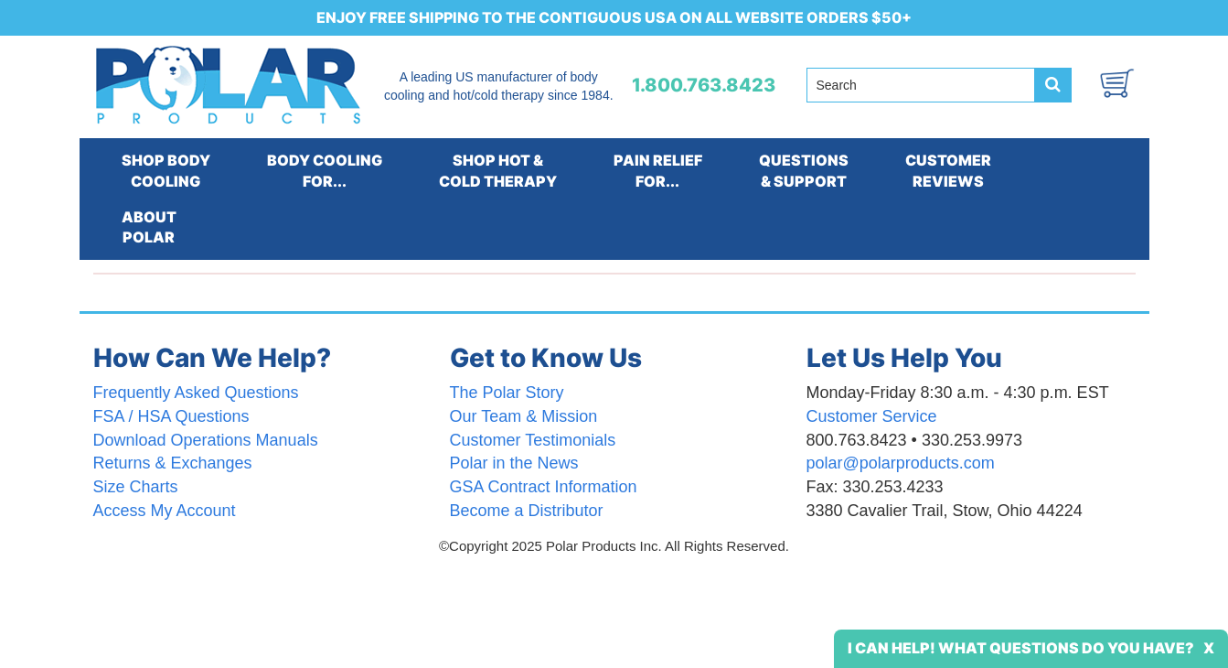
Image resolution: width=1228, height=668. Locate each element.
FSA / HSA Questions (171, 416)
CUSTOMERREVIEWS (948, 170)
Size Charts (135, 487)
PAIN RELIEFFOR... (658, 170)
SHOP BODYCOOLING (166, 170)
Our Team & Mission (524, 416)
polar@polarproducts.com (900, 463)
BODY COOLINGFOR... (324, 170)
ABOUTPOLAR (149, 227)
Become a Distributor (526, 510)
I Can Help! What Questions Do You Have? (1021, 648)
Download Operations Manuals (205, 440)
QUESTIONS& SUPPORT (804, 170)
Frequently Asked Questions (196, 392)
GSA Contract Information (543, 487)
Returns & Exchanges (172, 463)
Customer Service (871, 416)
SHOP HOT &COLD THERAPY (498, 170)
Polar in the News (514, 463)
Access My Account (164, 510)
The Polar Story (507, 392)
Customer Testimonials (533, 440)
